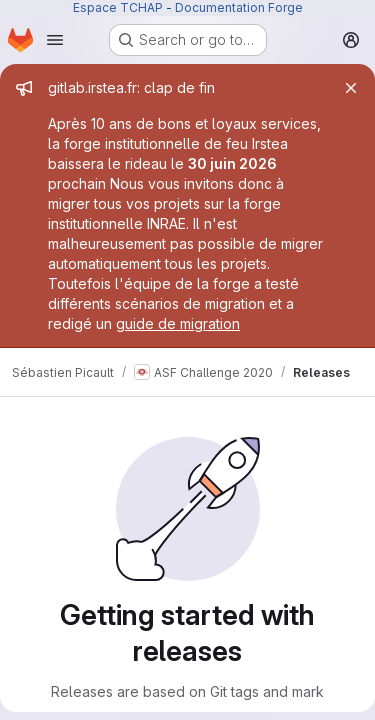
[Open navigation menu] (55, 40)
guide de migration (178, 323)
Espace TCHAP (118, 7)
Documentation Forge (239, 7)
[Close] (351, 88)
